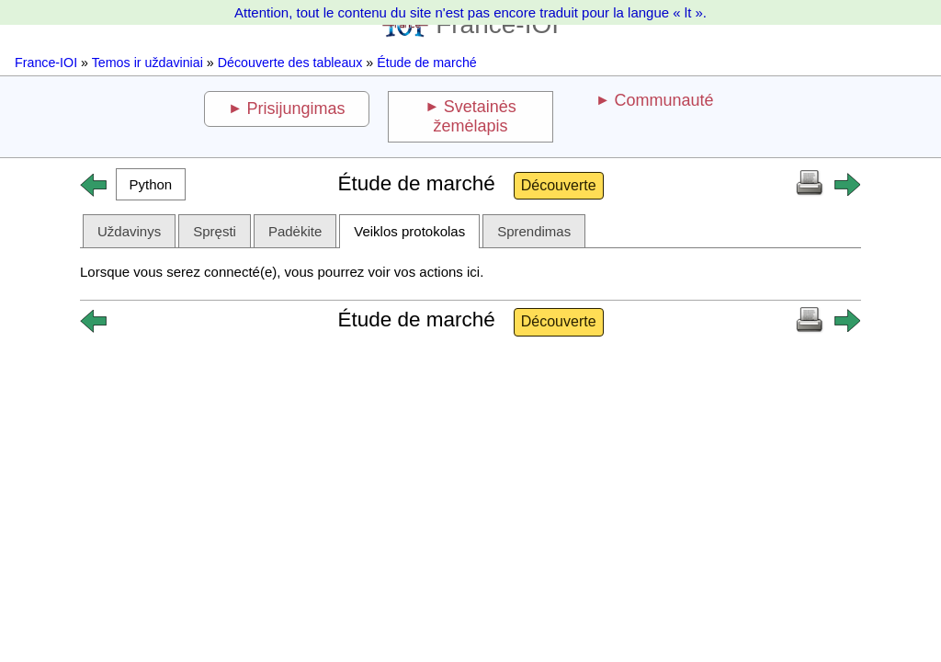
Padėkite (295, 231)
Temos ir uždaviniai (147, 62)
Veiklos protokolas (409, 231)
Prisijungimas (296, 108)
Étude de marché (427, 62)
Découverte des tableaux (290, 62)
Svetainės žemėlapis (474, 116)
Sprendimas (534, 231)
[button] (151, 184)
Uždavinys (129, 231)
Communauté (663, 100)
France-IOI (46, 62)
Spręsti (214, 231)
